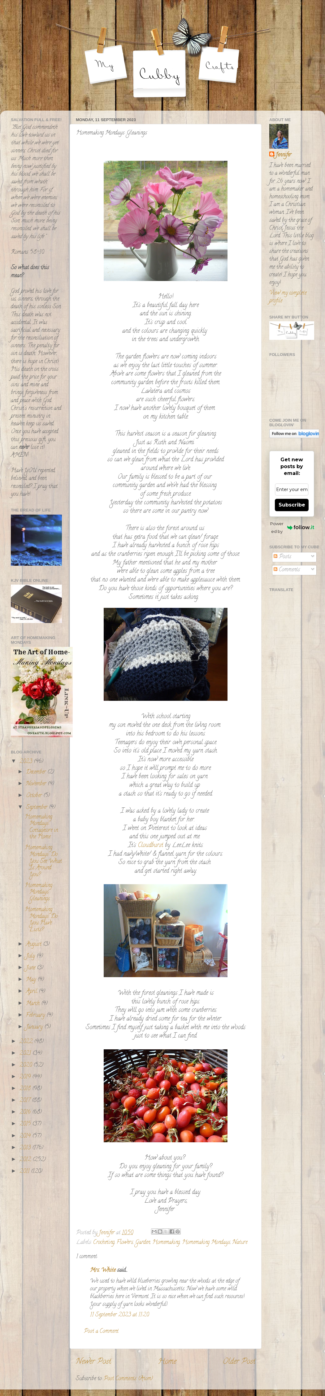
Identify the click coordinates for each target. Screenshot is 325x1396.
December (36, 772)
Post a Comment (101, 1331)
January (35, 1027)
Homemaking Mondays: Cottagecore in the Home (41, 827)
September (37, 807)
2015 (26, 1124)
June (31, 968)
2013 (26, 1148)
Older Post (239, 1362)
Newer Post (93, 1362)
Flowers (125, 1242)
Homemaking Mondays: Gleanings (38, 892)
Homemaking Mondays (206, 1242)
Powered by (292, 527)
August (34, 944)
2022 (27, 1042)
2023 (27, 761)
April (32, 991)
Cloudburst (149, 845)
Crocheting (104, 1242)
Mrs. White (102, 1270)
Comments (287, 570)
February (36, 1015)
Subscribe (292, 505)
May (31, 980)
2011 (25, 1171)
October (34, 796)
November (37, 784)
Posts (282, 557)
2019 (26, 1077)
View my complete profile (287, 297)
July (31, 956)
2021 (26, 1053)
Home (167, 1362)
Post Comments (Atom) (128, 1379)
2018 (26, 1089)
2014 (26, 1136)
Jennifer (283, 155)
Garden (142, 1242)
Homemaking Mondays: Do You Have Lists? (41, 920)
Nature (239, 1242)
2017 (26, 1100)
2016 (26, 1112)
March (33, 1003)
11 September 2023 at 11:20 (119, 1315)
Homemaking (166, 1242)
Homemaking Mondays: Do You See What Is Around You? (43, 861)
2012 (26, 1160)
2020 (26, 1065)
